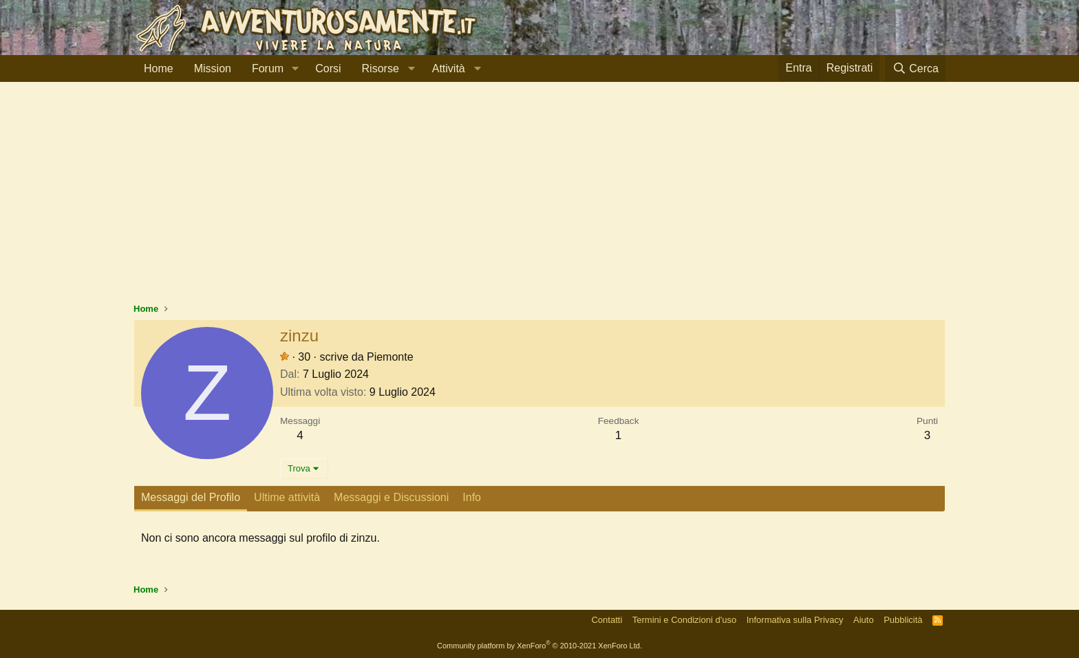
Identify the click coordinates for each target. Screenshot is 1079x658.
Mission (212, 68)
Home (158, 68)
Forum (268, 68)
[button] (295, 69)
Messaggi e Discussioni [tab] (391, 497)
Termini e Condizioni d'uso (684, 620)
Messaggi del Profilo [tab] (190, 497)
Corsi (328, 68)
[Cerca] (915, 68)
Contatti (606, 620)
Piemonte (390, 357)
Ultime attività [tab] (287, 497)
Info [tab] (471, 497)
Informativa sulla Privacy (795, 620)
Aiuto (863, 620)
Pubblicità (903, 620)
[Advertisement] (539, 199)
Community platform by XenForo (539, 645)
